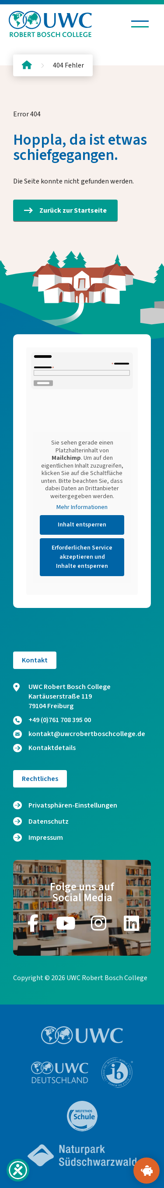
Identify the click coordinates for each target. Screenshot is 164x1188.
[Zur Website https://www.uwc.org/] (82, 1035)
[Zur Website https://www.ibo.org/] (117, 1072)
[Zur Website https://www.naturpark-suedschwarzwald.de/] (82, 1155)
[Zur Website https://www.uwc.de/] (59, 1072)
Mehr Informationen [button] (82, 508)
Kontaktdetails (44, 748)
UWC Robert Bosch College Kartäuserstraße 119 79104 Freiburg (62, 696)
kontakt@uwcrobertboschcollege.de (79, 734)
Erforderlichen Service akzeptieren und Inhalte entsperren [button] (82, 556)
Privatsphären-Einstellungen (72, 805)
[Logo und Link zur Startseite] (50, 24)
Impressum (45, 837)
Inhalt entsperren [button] (82, 524)
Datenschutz (48, 821)
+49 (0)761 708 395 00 (52, 720)
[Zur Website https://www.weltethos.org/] (82, 1116)
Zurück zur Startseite (65, 210)
